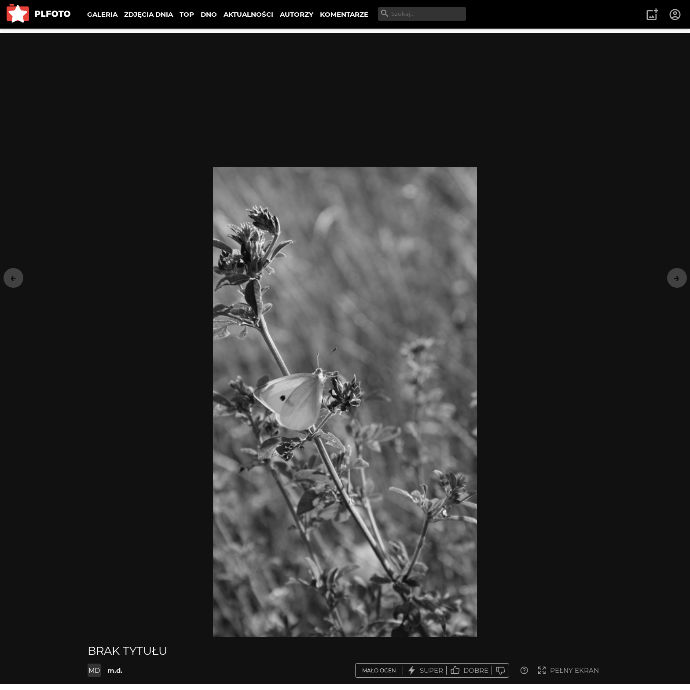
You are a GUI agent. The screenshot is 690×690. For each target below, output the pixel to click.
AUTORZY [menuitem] (296, 14)
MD (94, 670)
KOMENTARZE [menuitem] (344, 14)
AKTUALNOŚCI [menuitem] (248, 14)
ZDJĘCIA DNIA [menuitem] (148, 14)
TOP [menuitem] (187, 14)
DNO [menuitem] (209, 14)
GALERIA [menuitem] (102, 14)
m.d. (114, 670)
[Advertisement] (345, 94)
